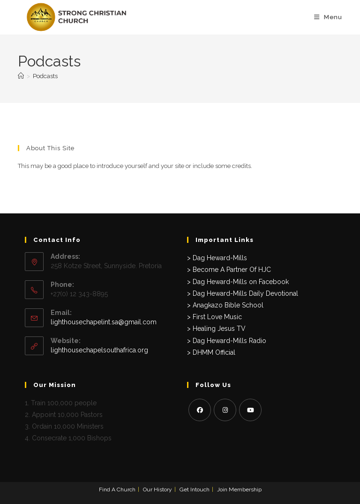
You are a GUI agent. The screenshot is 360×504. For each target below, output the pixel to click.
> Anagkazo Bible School (225, 305)
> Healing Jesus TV (216, 328)
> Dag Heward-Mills (217, 258)
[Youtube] (250, 410)
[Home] (21, 76)
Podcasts (45, 76)
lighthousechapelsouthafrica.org (99, 350)
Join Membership (239, 489)
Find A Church (117, 489)
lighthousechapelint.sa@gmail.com (104, 322)
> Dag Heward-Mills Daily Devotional (242, 293)
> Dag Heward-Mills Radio (226, 340)
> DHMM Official (211, 352)
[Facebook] (199, 410)
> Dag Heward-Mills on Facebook (238, 281)
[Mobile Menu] (328, 17)
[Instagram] (225, 410)
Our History (157, 489)
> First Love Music (214, 317)
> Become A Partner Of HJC (229, 269)
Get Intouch (195, 489)
